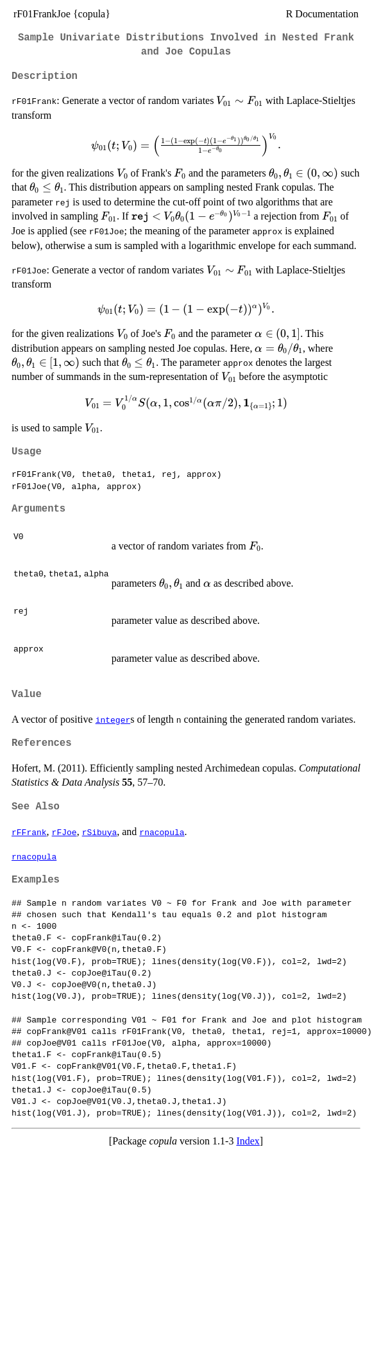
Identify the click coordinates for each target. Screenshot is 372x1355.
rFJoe (64, 832)
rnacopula (161, 832)
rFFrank (29, 832)
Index (247, 1140)
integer (113, 719)
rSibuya (99, 832)
